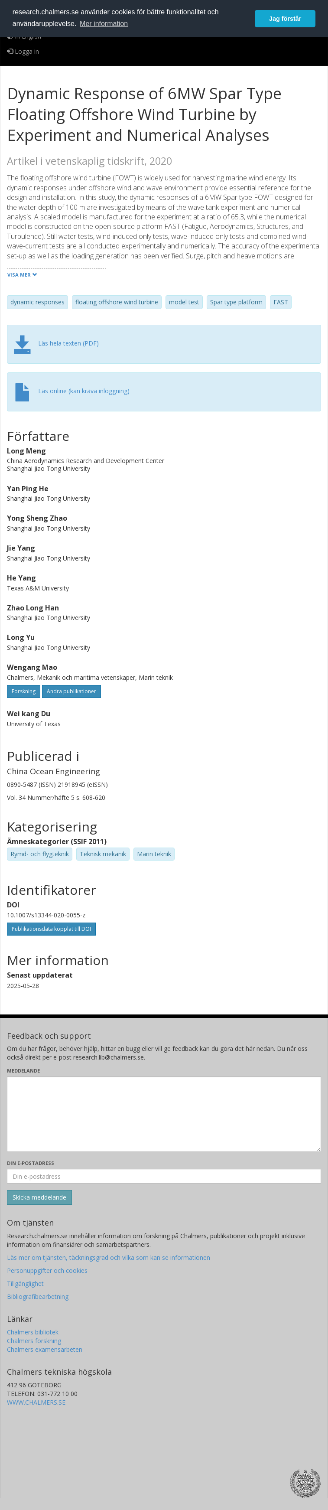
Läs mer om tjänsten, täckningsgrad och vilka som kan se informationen (108, 1257)
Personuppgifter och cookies (47, 1270)
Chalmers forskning (34, 1341)
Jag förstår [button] (285, 18)
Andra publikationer (71, 691)
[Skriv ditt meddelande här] (164, 1114)
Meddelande (23, 1070)
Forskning (24, 691)
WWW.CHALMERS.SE (36, 1402)
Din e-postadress (30, 1163)
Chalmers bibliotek (32, 1332)
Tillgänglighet (25, 1283)
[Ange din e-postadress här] (164, 1176)
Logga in (23, 51)
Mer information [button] (104, 23)
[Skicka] (39, 1197)
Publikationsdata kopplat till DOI (51, 929)
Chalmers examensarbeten (44, 1349)
